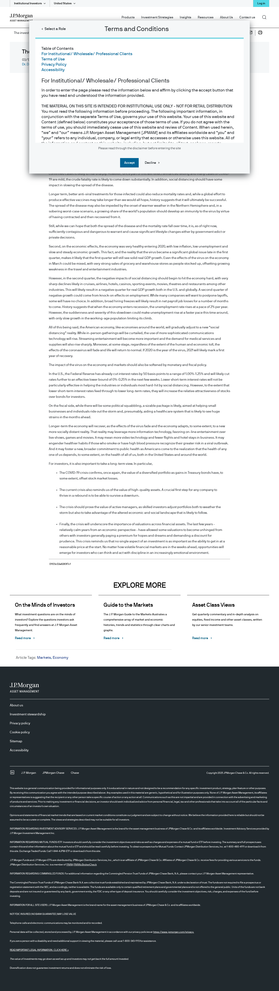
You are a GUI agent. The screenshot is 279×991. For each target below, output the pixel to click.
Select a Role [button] (55, 29)
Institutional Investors (28, 3)
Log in (261, 3)
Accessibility (53, 70)
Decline (150, 162)
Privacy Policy (53, 64)
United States (62, 3)
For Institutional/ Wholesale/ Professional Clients (86, 54)
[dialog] (139, 495)
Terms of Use (53, 59)
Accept (129, 162)
